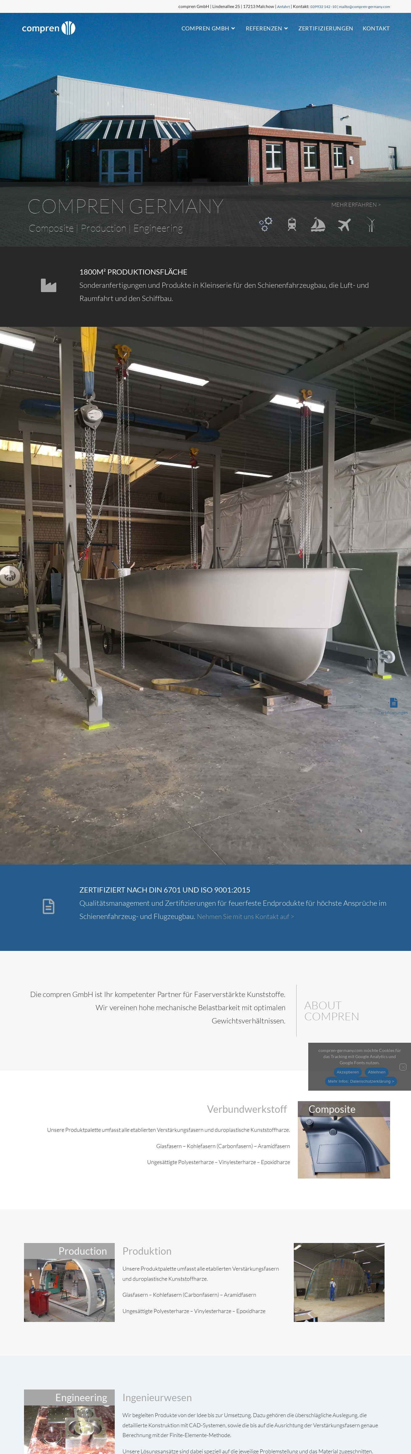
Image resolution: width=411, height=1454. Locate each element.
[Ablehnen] (403, 1067)
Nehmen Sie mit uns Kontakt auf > (250, 916)
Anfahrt (268, 6)
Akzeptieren (348, 1072)
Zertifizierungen (393, 712)
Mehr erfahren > (350, 204)
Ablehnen (376, 1072)
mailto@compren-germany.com (360, 6)
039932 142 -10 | (313, 6)
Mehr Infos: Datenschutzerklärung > (361, 1081)
